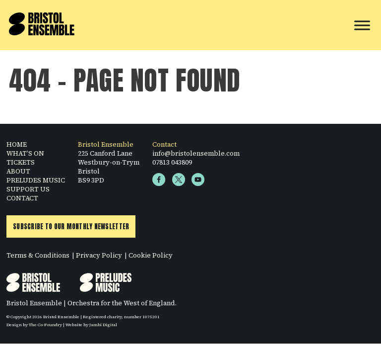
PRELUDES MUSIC (35, 180)
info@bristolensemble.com (196, 153)
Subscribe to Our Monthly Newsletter (71, 226)
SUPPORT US (28, 188)
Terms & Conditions (37, 255)
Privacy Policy (99, 255)
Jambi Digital (103, 325)
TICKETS (20, 162)
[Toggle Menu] (362, 25)
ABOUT (18, 171)
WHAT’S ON (25, 153)
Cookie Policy (150, 255)
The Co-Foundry (45, 325)
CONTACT (22, 197)
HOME (16, 144)
